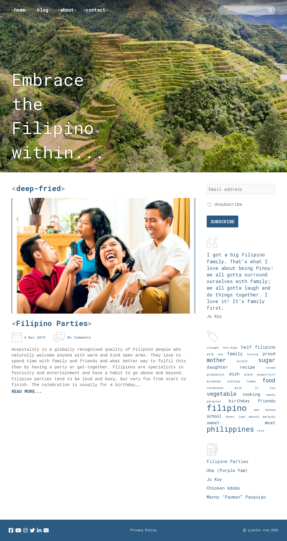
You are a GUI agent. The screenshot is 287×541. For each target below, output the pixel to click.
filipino (227, 407)
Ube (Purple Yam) (227, 470)
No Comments (79, 337)
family (235, 353)
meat (270, 422)
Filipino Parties (227, 461)
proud (269, 353)
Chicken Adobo (223, 488)
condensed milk (224, 388)
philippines (230, 428)
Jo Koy (214, 479)
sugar (266, 360)
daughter (217, 367)
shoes (229, 416)
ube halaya (264, 410)
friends (266, 400)
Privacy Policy (143, 530)
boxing (252, 354)
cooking (251, 394)
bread (270, 367)
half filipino (258, 347)
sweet (213, 422)
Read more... (27, 391)
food (268, 380)
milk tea (215, 354)
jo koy (265, 388)
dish (234, 374)
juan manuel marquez (256, 416)
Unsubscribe (225, 204)
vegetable (221, 393)
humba (251, 381)
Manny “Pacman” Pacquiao (236, 497)
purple (242, 361)
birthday (239, 400)
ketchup (233, 381)
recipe (247, 367)
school (214, 416)
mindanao (214, 381)
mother (216, 360)
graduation (215, 374)
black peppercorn (259, 374)
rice (260, 430)
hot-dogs (230, 347)
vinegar (213, 347)
